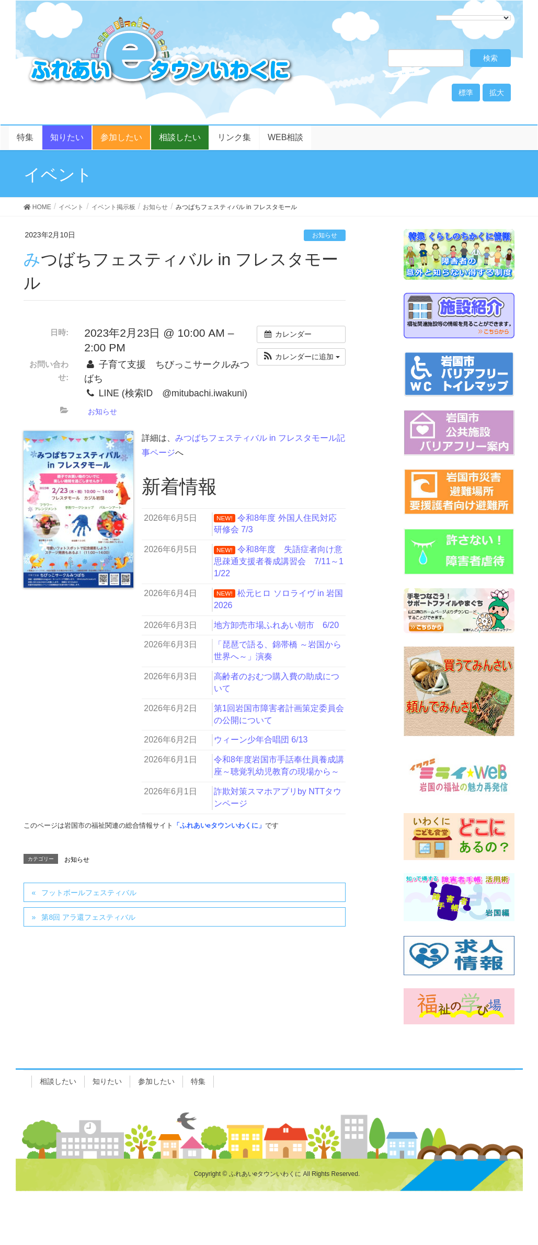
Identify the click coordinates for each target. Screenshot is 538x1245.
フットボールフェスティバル (88, 892)
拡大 (496, 92)
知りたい (107, 1081)
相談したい (58, 1081)
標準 (466, 92)
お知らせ (324, 235)
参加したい (156, 1081)
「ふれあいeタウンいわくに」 (219, 825)
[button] (301, 357)
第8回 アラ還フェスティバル (88, 917)
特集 (198, 1081)
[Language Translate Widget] (473, 17)
